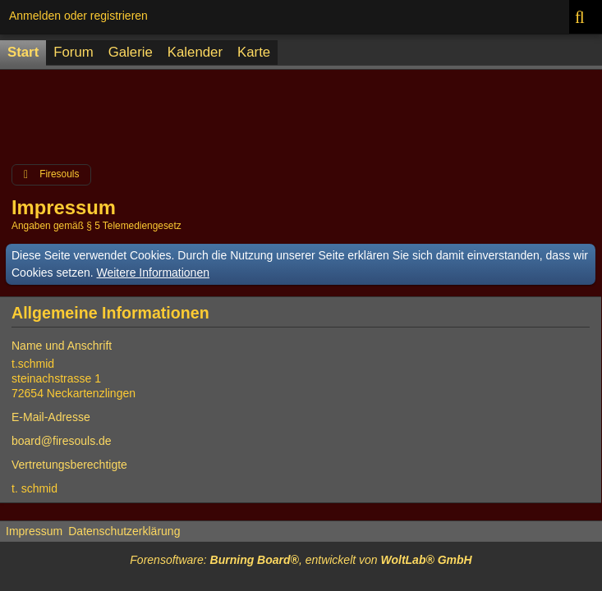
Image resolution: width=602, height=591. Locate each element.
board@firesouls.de (61, 440)
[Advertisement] (301, 112)
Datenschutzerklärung (124, 531)
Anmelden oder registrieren (78, 15)
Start (23, 52)
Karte (253, 52)
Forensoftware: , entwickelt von (300, 559)
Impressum (34, 531)
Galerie (130, 52)
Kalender (195, 52)
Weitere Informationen (153, 272)
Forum (73, 52)
